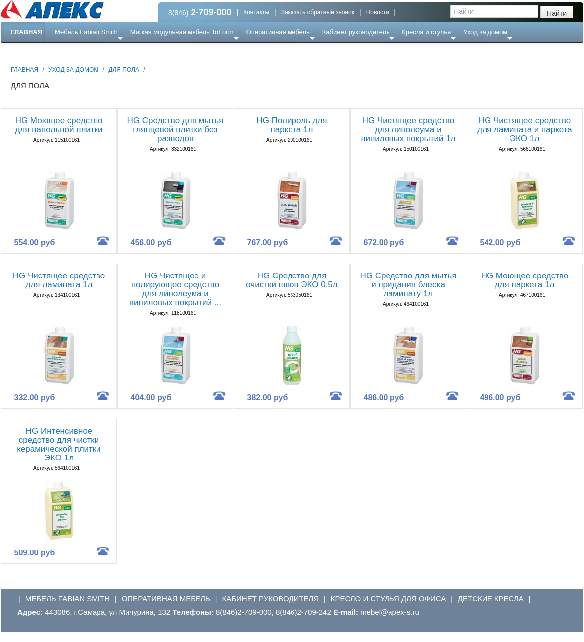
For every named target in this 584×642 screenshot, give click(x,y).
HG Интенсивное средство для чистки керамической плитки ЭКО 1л (59, 444)
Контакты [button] (256, 12)
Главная (26, 32)
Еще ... (71, 52)
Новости (377, 12)
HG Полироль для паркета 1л (291, 125)
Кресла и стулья (426, 32)
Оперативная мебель (278, 32)
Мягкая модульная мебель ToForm (182, 32)
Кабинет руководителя (355, 32)
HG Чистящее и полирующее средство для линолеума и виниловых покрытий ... (175, 289)
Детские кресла (491, 598)
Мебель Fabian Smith (86, 32)
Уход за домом (485, 32)
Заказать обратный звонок (317, 12)
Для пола (123, 69)
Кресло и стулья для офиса (388, 598)
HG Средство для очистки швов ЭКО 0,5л (292, 280)
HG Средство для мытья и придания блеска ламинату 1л (408, 284)
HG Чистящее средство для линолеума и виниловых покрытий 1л (408, 129)
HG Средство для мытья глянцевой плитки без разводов (175, 129)
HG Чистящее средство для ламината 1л (59, 280)
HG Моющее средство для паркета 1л (525, 280)
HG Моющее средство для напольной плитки (58, 125)
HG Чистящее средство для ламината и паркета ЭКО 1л (524, 129)
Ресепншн (109, 52)
